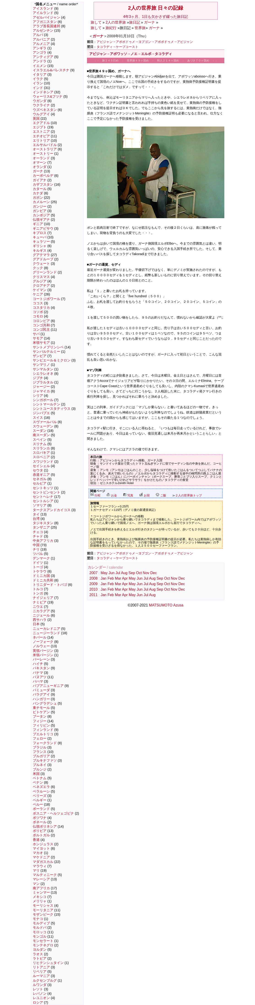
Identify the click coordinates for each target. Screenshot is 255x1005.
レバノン (39, 993)
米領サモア (41, 342)
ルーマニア (41, 976)
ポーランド (41, 809)
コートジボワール (46, 299)
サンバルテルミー (46, 351)
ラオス (38, 954)
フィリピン (41, 725)
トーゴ (38, 567)
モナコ (38, 919)
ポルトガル (41, 835)
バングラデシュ (45, 703)
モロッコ (39, 932)
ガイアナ (39, 180)
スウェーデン (43, 426)
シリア (38, 395)
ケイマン (39, 290)
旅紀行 (111, 28)
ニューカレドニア (46, 629)
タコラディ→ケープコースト (117, 47)
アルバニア (41, 39)
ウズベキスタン (45, 110)
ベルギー (39, 800)
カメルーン (41, 202)
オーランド (41, 158)
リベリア (39, 971)
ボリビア (39, 831)
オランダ (39, 167)
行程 (95, 495)
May (103, 573)
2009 (94, 584)
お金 (111, 495)
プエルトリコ (43, 734)
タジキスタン (43, 523)
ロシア (38, 1002)
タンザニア (41, 527)
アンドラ (39, 61)
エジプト (39, 127)
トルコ (38, 589)
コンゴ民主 (41, 329)
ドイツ (38, 562)
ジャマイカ (41, 391)
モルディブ (41, 923)
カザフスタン (43, 184)
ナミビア (39, 602)
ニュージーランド (46, 633)
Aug (124, 573)
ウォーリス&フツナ (47, 96)
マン (36, 884)
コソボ (38, 312)
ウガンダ (39, 101)
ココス (38, 303)
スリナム (39, 444)
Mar (118, 578)
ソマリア (39, 505)
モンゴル (39, 936)
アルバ (38, 35)
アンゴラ (39, 52)
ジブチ (38, 378)
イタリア (39, 74)
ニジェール (41, 615)
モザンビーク (43, 914)
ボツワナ (39, 818)
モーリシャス (43, 905)
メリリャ (39, 901)
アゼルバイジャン (46, 17)
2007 (94, 573)
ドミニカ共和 (43, 580)
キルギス (39, 250)
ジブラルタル (43, 382)
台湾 (36, 518)
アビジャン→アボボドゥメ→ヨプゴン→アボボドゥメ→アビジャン (145, 42)
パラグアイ (41, 694)
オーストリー (43, 153)
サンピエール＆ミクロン (52, 360)
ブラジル (39, 747)
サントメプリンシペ (48, 347)
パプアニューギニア (48, 686)
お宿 (144, 495)
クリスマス (41, 277)
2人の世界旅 (116, 22)
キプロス (39, 233)
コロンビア (41, 321)
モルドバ (39, 927)
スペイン (39, 439)
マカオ (38, 853)
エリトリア (41, 140)
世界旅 (140, 28)
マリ (36, 870)
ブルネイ (39, 765)
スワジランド (43, 461)
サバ (36, 334)
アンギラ (39, 48)
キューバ (39, 237)
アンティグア (43, 57)
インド (38, 88)
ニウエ (38, 607)
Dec (153, 573)
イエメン (39, 66)
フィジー (39, 721)
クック (38, 268)
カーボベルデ (43, 175)
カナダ (38, 193)
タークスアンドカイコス (52, 510)
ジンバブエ (41, 413)
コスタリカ (41, 307)
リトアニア (41, 967)
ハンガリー (41, 699)
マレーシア (41, 879)
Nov (146, 573)
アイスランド (43, 8)
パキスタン (41, 668)
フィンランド (43, 730)
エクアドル (41, 123)
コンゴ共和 (41, 325)
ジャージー (41, 386)
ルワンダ (39, 985)
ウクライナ (41, 105)
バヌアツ (39, 677)
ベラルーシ (41, 791)
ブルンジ (39, 769)
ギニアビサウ (43, 228)
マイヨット (41, 848)
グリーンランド (45, 272)
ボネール (39, 822)
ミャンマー (41, 892)
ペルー (38, 804)
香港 (36, 840)
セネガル (39, 479)
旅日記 (134, 22)
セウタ (38, 470)
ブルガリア (41, 756)
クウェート (41, 263)
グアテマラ (41, 255)
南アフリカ (41, 888)
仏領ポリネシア (45, 826)
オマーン (39, 162)
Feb (111, 578)
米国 (36, 774)
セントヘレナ (43, 496)
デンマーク (41, 558)
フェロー (39, 738)
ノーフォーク (43, 642)
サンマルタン (43, 369)
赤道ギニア (41, 474)
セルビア (39, 483)
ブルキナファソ (45, 760)
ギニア (38, 224)
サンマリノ (41, 364)
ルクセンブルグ (45, 980)
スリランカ (41, 448)
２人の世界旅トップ (188, 495)
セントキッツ (43, 488)
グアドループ (43, 259)
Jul (117, 573)
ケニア (38, 294)
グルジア (39, 281)
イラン (38, 83)
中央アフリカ (43, 540)
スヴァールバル (45, 422)
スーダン (39, 430)
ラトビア (39, 958)
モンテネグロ (43, 945)
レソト (38, 989)
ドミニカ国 (41, 576)
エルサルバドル (45, 145)
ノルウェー (41, 646)
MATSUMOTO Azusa (166, 605)
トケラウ (39, 571)
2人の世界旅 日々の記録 (155, 8)
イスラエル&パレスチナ (51, 70)
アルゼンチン (43, 30)
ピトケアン (41, 712)
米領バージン (43, 655)
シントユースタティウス (52, 408)
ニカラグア (41, 611)
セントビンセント (46, 492)
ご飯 (161, 495)
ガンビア (39, 211)
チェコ (38, 532)
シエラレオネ (43, 373)
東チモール (41, 708)
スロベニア (41, 457)
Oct (139, 573)
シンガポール (43, 400)
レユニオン (41, 998)
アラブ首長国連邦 (46, 26)
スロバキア (41, 452)
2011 (94, 595)
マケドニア (41, 857)
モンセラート (43, 941)
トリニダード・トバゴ (50, 584)
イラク (38, 79)
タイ (36, 514)
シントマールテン (46, 404)
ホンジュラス (43, 844)
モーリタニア (43, 910)
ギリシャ (39, 246)
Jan (103, 578)
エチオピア (41, 136)
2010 (94, 589)
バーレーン (41, 659)
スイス (38, 417)
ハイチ (38, 664)
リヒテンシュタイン (48, 963)
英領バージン (43, 651)
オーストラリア (45, 149)
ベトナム (39, 778)
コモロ (38, 316)
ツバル (38, 554)
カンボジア (41, 215)
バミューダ (41, 690)
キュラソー (41, 241)
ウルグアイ (41, 114)
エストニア (41, 131)
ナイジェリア (43, 598)
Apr (125, 578)
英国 (36, 118)
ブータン (39, 716)
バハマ (38, 681)
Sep (131, 573)
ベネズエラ (41, 787)
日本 (36, 624)
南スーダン (41, 435)
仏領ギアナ (41, 219)
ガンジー (39, 206)
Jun (111, 573)
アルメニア (41, 44)
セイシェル (41, 466)
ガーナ (38, 171)
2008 (94, 578)
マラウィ (39, 866)
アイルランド (43, 13)
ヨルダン (39, 949)
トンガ (38, 593)
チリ (36, 549)
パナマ (38, 673)
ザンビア (39, 356)
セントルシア (43, 501)
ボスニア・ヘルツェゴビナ (53, 813)
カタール (39, 189)
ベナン (38, 782)
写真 (128, 495)
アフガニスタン (45, 22)
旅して (96, 22)
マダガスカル (43, 862)
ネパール (39, 637)
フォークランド (45, 743)
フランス (39, 752)
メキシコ (39, 897)
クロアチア (41, 285)
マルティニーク (45, 875)
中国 (36, 545)
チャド (38, 536)
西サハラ (39, 620)
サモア (38, 338)
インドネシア (43, 92)
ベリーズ (39, 796)
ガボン (38, 197)
